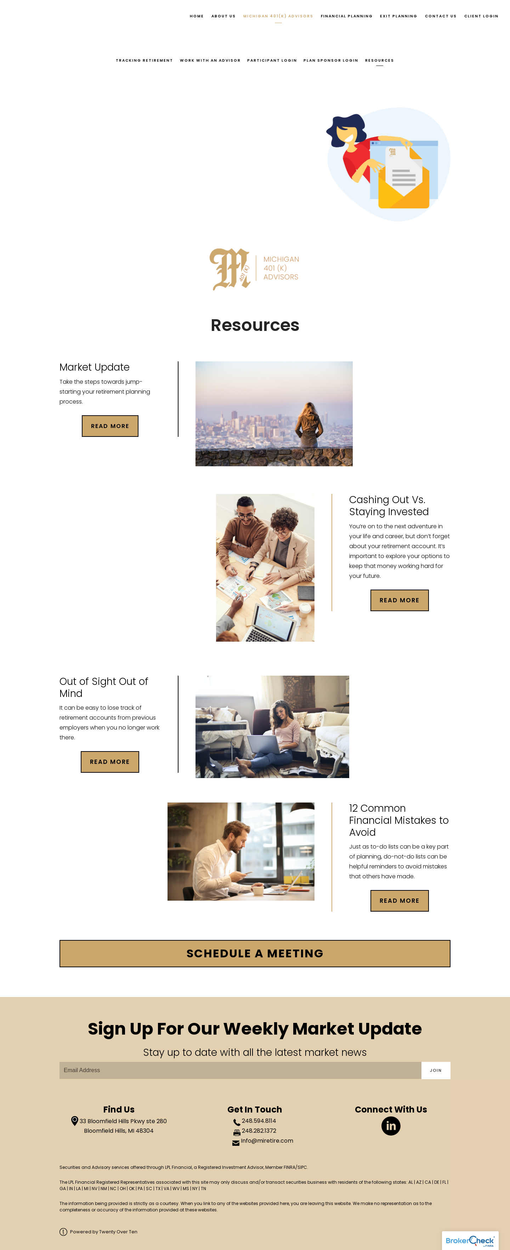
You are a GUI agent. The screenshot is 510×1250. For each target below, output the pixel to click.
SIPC (302, 1167)
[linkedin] (391, 1126)
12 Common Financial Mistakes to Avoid (399, 820)
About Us (223, 16)
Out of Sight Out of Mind (104, 687)
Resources (380, 60)
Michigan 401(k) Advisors (278, 16)
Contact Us (441, 16)
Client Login (481, 16)
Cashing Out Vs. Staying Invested (389, 505)
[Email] (240, 1070)
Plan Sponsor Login (331, 60)
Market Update (95, 367)
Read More (400, 599)
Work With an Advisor (209, 60)
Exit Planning (399, 16)
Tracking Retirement (143, 60)
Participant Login (272, 60)
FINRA (289, 1167)
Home (197, 16)
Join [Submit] (436, 1070)
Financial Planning (347, 16)
